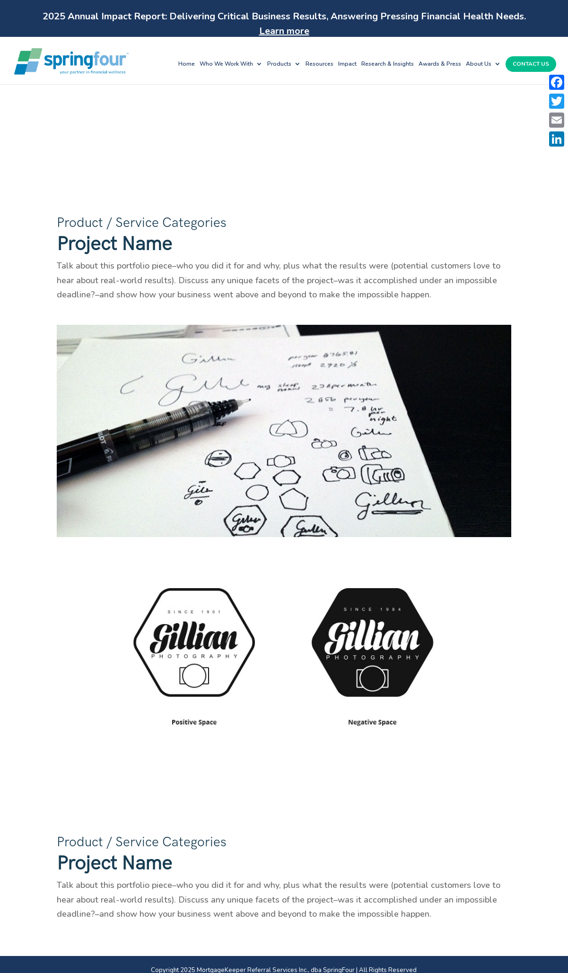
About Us (478, 64)
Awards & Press (440, 64)
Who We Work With (226, 64)
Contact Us (531, 64)
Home (186, 64)
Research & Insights (387, 64)
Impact (347, 64)
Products (279, 64)
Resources (319, 64)
